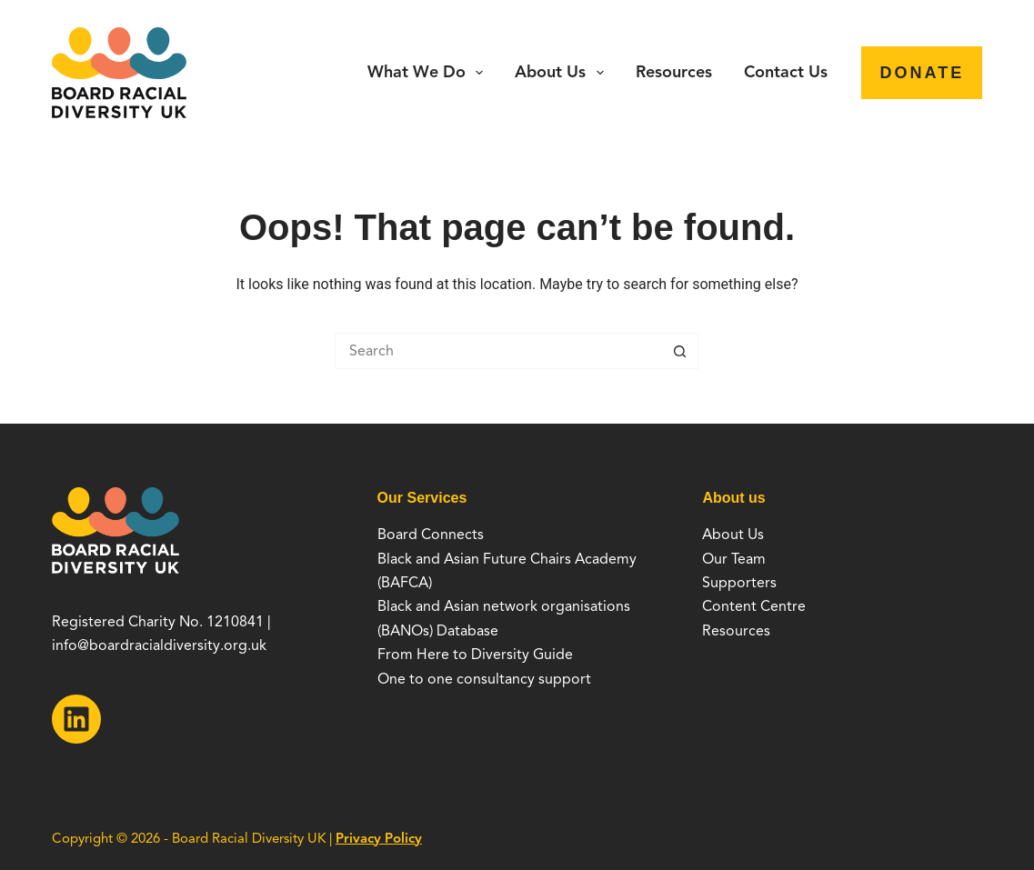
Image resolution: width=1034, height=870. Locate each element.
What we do (429, 73)
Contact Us (786, 72)
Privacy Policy (379, 838)
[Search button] (680, 351)
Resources (674, 72)
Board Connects (430, 534)
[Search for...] (498, 351)
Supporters (739, 583)
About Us (563, 73)
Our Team (734, 559)
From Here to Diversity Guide (475, 654)
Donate (921, 73)
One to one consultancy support (484, 679)
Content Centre (754, 606)
